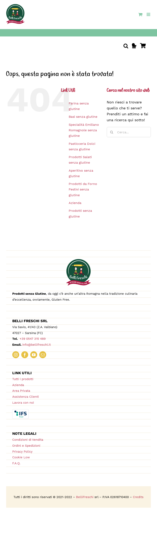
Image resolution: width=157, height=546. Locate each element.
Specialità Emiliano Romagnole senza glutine (84, 130)
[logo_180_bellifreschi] (78, 261)
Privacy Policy (22, 451)
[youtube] (33, 354)
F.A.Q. (16, 463)
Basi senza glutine (83, 117)
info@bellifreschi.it (36, 345)
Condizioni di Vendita (27, 440)
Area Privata (21, 391)
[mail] (42, 354)
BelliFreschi (84, 497)
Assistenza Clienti (25, 397)
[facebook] (24, 354)
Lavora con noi (23, 402)
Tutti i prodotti (22, 379)
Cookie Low (21, 457)
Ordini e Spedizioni (26, 445)
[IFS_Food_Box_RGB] (20, 411)
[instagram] (15, 354)
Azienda (75, 203)
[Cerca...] (129, 132)
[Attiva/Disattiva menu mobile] (149, 14)
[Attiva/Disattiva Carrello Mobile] (140, 14)
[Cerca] (112, 132)
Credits (138, 497)
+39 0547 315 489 (32, 339)
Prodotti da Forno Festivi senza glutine (83, 189)
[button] (125, 46)
